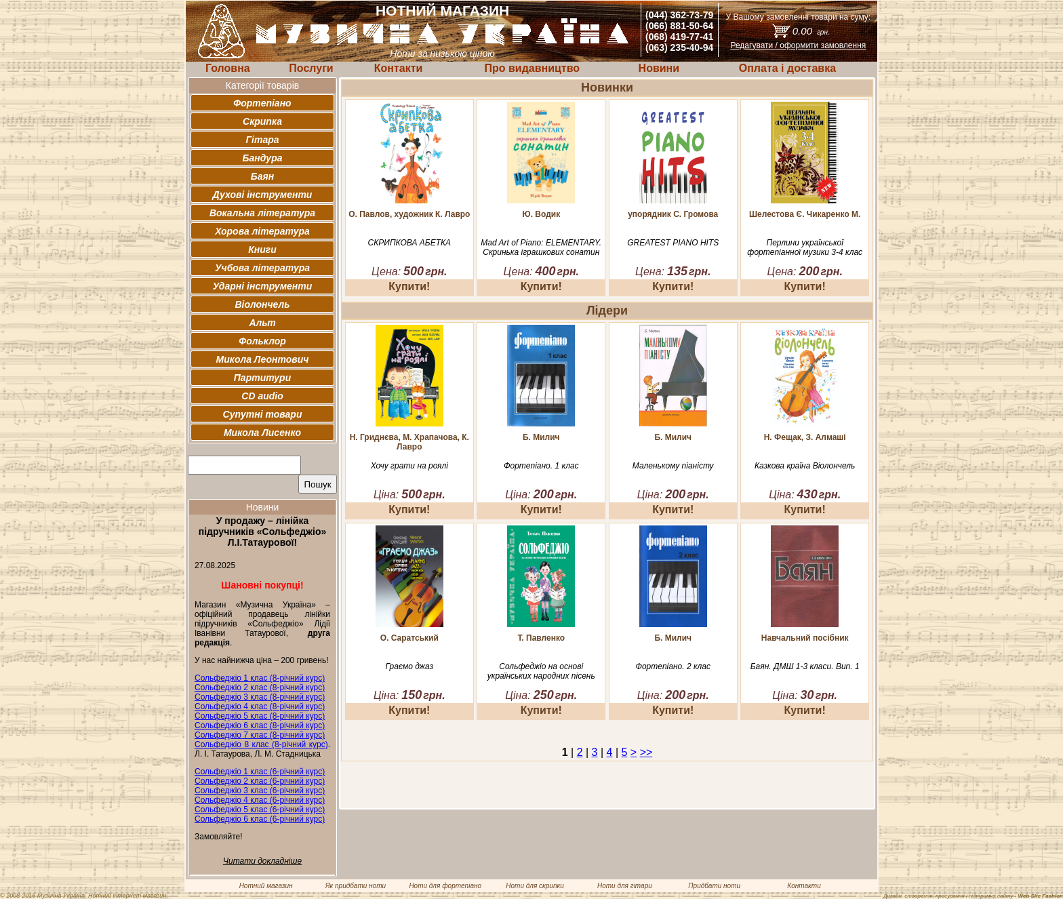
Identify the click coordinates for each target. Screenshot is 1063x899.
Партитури (262, 377)
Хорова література (262, 231)
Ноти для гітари (624, 886)
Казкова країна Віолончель (805, 466)
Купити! (409, 286)
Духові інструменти (263, 194)
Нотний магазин (266, 886)
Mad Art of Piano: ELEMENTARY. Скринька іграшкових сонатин (541, 247)
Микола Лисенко (262, 432)
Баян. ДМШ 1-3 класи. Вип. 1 (805, 666)
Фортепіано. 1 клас (541, 466)
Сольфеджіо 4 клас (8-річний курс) (260, 706)
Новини (659, 68)
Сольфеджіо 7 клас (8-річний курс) (260, 735)
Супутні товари (262, 414)
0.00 (811, 31)
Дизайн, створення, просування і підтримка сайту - (973, 896)
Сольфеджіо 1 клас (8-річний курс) (260, 678)
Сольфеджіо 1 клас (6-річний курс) (260, 771)
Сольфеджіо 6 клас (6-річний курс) (260, 819)
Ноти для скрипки (534, 886)
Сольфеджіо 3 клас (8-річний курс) (260, 697)
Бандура (263, 158)
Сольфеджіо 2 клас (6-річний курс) (260, 781)
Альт (262, 322)
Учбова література (262, 267)
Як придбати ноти (355, 886)
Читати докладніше (262, 861)
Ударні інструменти (263, 286)
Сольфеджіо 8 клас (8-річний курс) (261, 744)
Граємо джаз (409, 666)
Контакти (398, 68)
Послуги (311, 68)
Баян (262, 176)
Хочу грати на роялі (409, 466)
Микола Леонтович (262, 359)
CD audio (262, 396)
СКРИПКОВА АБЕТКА (409, 242)
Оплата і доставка (787, 68)
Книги (262, 249)
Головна (227, 68)
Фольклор (262, 341)
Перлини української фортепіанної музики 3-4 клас (804, 247)
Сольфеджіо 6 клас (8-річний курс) (260, 725)
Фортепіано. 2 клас (672, 666)
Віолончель (262, 304)
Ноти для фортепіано (445, 886)
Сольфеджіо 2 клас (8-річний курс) (260, 687)
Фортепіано (262, 103)
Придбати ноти (714, 886)
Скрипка (262, 121)
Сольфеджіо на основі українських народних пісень (541, 671)
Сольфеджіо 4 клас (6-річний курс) (260, 800)
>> (646, 752)
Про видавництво (532, 68)
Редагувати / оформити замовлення (798, 45)
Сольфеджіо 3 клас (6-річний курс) (260, 790)
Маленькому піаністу (673, 466)
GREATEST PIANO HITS (673, 242)
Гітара (262, 139)
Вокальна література (262, 212)
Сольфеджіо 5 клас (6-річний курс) (260, 809)
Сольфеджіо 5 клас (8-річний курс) (260, 716)
